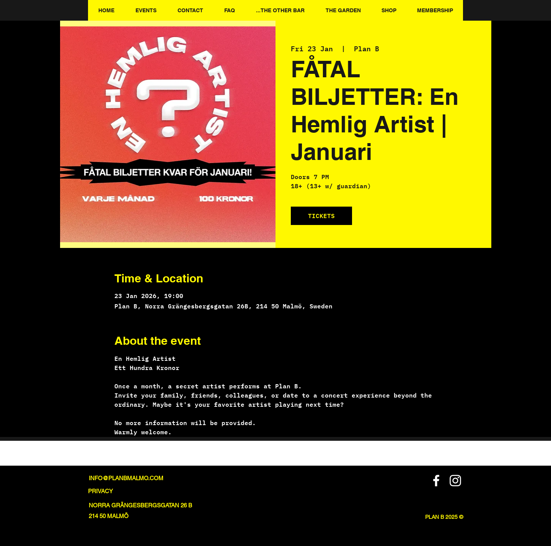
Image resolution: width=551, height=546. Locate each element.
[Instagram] (455, 480)
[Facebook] (436, 480)
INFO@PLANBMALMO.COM (126, 478)
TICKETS (321, 215)
